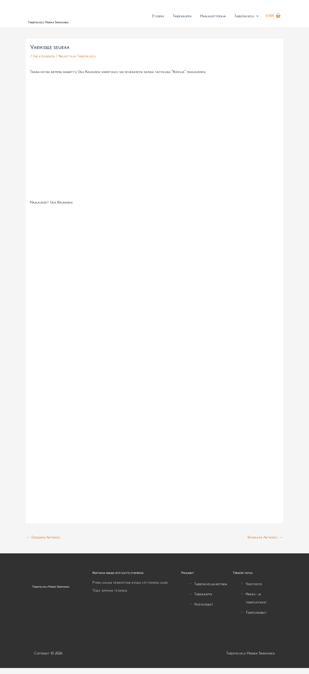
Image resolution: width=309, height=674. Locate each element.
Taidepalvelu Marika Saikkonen (59, 27)
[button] (256, 19)
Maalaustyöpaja (213, 19)
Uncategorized (44, 62)
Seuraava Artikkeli (265, 543)
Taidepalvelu (246, 19)
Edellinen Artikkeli (43, 543)
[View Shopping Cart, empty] (273, 19)
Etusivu (158, 19)
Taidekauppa (182, 19)
